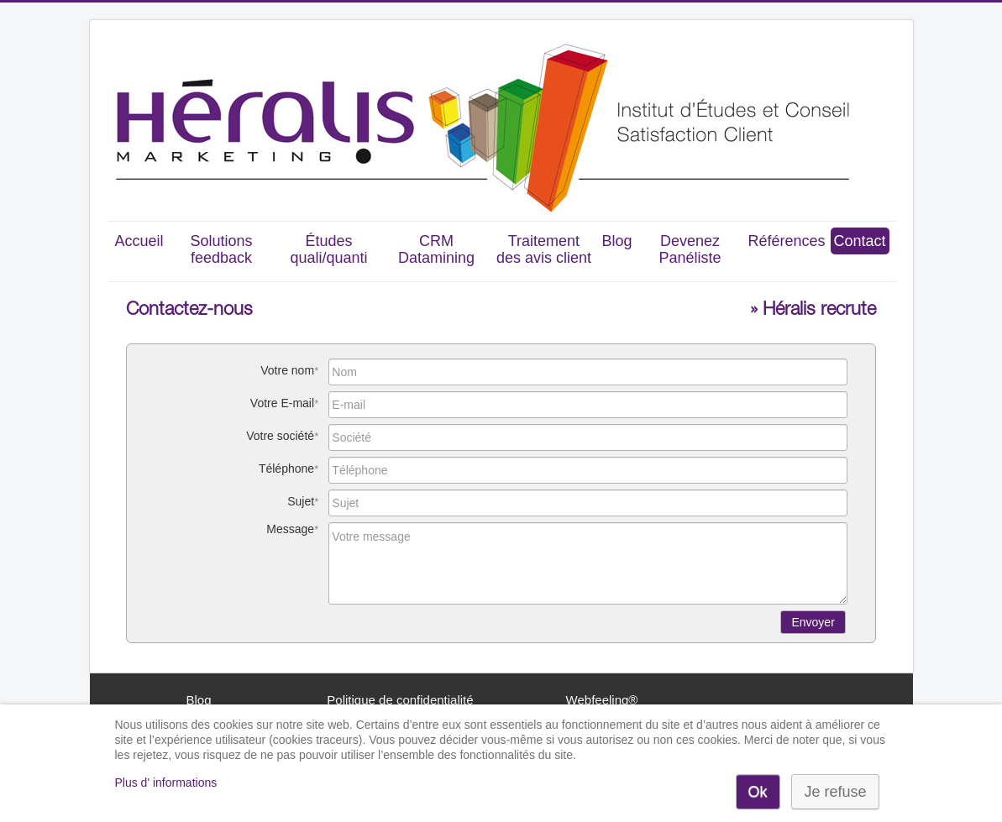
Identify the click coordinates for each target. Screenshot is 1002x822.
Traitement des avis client (543, 249)
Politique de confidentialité (400, 700)
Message (290, 529)
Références (786, 241)
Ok (758, 791)
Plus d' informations (166, 782)
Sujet (300, 501)
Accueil (138, 241)
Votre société (280, 435)
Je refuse (835, 791)
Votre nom (287, 370)
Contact (860, 241)
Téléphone (286, 468)
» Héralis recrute (813, 310)
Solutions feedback (221, 249)
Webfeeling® (602, 700)
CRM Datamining (436, 249)
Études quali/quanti (328, 249)
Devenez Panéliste (689, 249)
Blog (616, 241)
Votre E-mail (282, 403)
